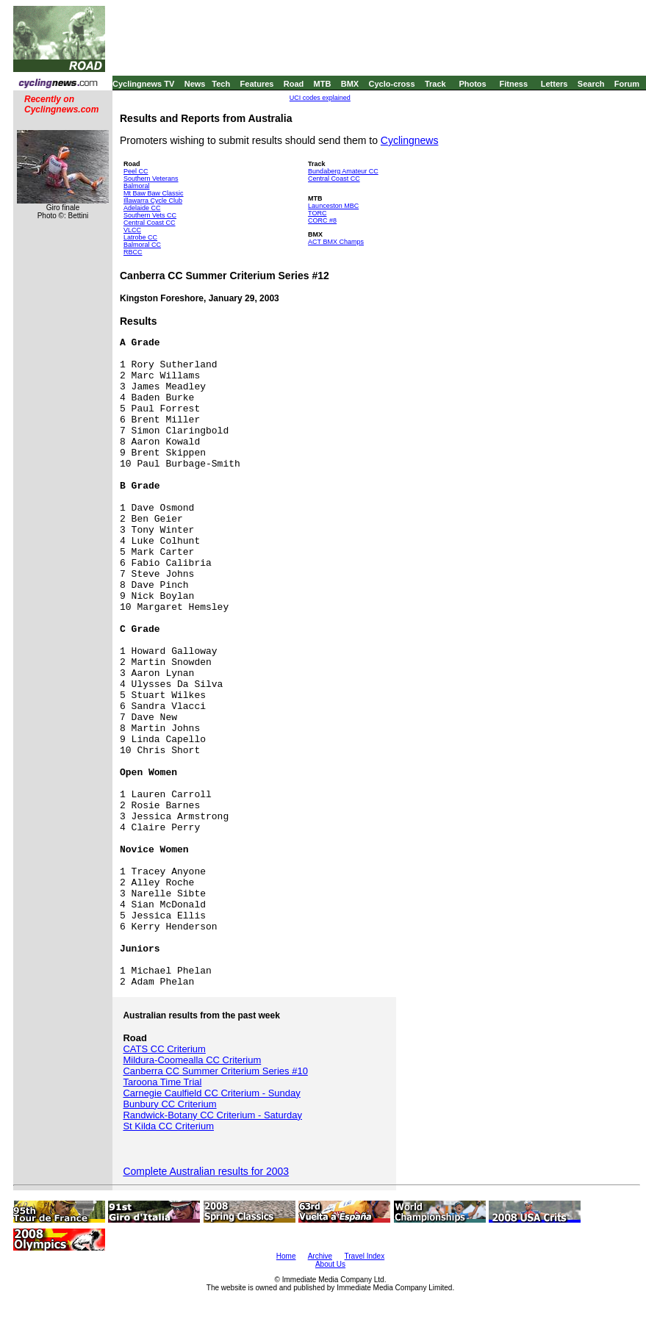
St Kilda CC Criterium (168, 1126)
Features (257, 83)
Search (591, 83)
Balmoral (136, 186)
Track (435, 83)
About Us (330, 1264)
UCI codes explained (320, 97)
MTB (322, 83)
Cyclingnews (410, 140)
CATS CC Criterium (164, 1048)
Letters (554, 83)
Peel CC (135, 171)
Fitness (513, 83)
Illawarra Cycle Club (152, 200)
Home (286, 1256)
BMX (350, 83)
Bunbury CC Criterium (169, 1104)
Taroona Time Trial (162, 1081)
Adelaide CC (142, 208)
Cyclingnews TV (143, 83)
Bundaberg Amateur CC (343, 171)
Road (294, 83)
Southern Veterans (151, 178)
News (195, 83)
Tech (221, 83)
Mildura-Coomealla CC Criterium (192, 1059)
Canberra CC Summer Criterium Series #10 (215, 1070)
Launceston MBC (333, 205)
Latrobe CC (140, 237)
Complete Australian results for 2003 (206, 1171)
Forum (626, 83)
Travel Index (365, 1256)
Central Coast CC (149, 222)
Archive (320, 1256)
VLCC (132, 230)
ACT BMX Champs (336, 241)
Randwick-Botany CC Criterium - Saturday (212, 1115)
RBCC (133, 252)
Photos (472, 83)
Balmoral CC (142, 244)
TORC (317, 213)
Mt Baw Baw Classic (153, 193)
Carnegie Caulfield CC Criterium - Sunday (211, 1092)
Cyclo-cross (392, 83)
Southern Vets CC (149, 215)
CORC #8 (322, 220)
